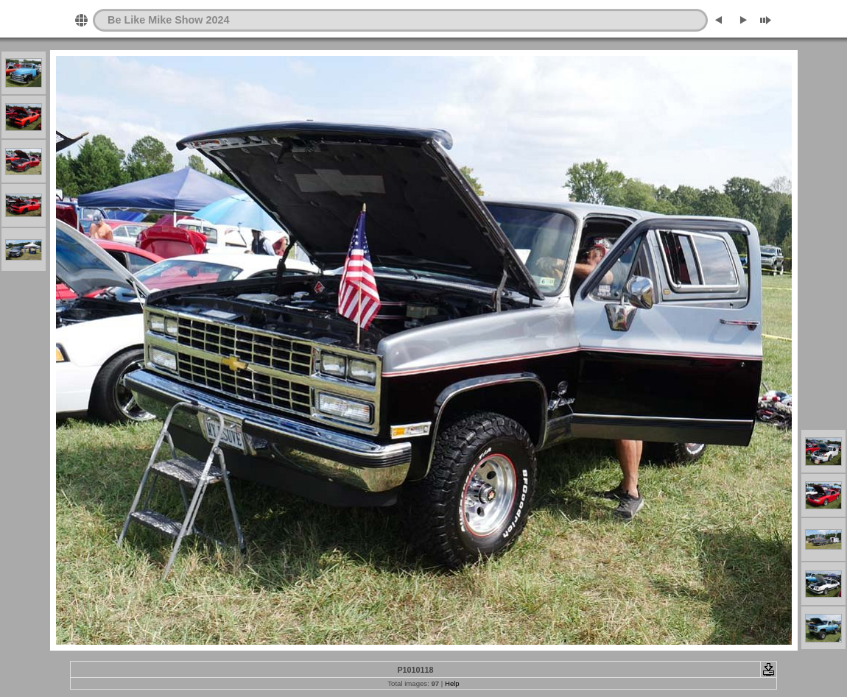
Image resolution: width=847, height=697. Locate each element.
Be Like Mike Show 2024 (169, 20)
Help (452, 683)
